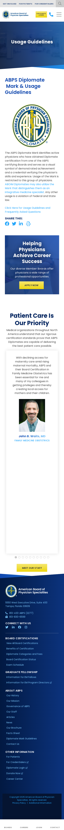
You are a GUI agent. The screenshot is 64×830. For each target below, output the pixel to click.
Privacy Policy (19, 802)
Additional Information (40, 802)
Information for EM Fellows (21, 677)
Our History (12, 695)
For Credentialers (44, 3)
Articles (10, 717)
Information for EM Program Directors (27, 682)
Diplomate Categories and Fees (24, 654)
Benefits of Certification (20, 648)
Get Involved (9, 3)
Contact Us (12, 744)
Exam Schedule (15, 664)
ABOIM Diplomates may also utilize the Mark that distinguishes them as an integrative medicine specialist (29, 188)
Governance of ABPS (18, 706)
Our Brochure (14, 728)
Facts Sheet (13, 733)
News (9, 722)
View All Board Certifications (22, 643)
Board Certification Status (21, 659)
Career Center (14, 779)
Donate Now (13, 773)
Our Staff (11, 711)
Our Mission (12, 701)
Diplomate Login (41, 14)
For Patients (25, 3)
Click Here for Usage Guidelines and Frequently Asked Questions (27, 210)
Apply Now (31, 285)
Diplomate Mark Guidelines (21, 738)
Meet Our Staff (32, 568)
